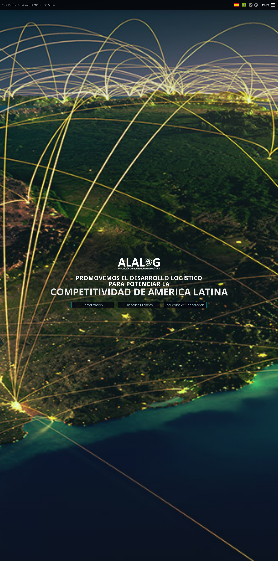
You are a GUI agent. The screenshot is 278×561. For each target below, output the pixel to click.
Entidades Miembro (139, 305)
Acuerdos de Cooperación (185, 305)
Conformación (92, 305)
